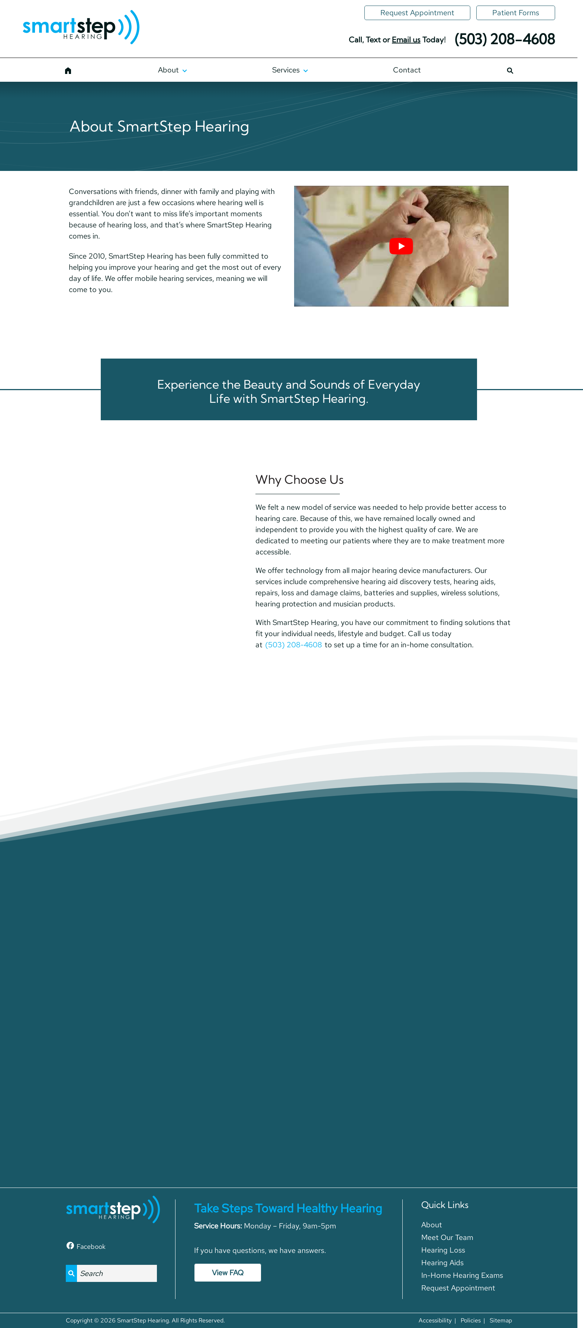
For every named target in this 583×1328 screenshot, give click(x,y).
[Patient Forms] (515, 13)
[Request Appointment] (417, 13)
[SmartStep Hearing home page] (80, 28)
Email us (406, 39)
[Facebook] (86, 1245)
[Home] (68, 70)
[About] (172, 70)
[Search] (510, 70)
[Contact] (407, 70)
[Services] (289, 70)
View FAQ (228, 1272)
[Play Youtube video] (401, 246)
